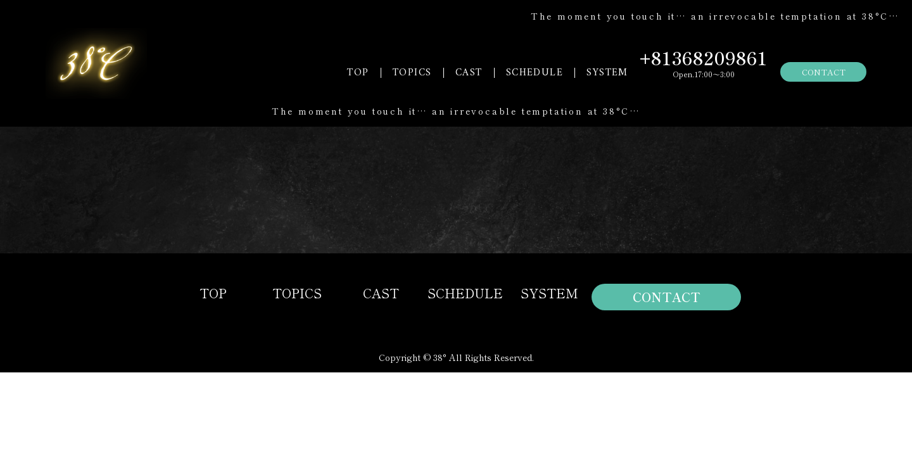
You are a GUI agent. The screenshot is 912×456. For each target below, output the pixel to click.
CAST (469, 73)
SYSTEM (607, 73)
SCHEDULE (534, 73)
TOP (358, 73)
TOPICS (412, 73)
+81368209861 (704, 57)
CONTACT (824, 72)
